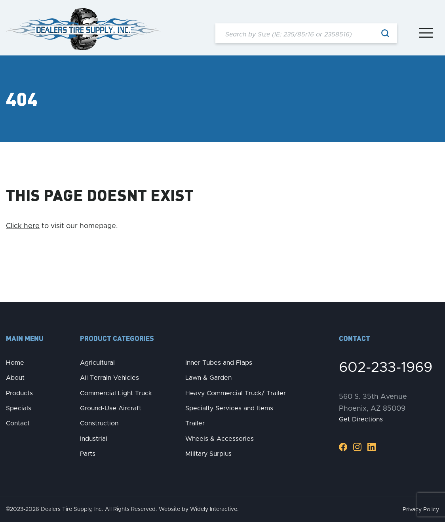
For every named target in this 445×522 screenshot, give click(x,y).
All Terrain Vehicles (109, 378)
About (15, 378)
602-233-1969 (385, 367)
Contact (18, 423)
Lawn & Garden (208, 378)
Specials (18, 408)
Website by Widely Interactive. (199, 509)
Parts (87, 454)
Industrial (93, 439)
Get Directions (361, 419)
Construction (99, 423)
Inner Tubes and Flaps (218, 363)
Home (15, 363)
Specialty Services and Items (229, 408)
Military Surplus (208, 454)
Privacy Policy (421, 509)
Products (19, 393)
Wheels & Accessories (219, 439)
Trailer (195, 423)
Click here (23, 226)
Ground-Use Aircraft (110, 408)
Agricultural (97, 363)
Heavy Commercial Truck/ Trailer (235, 393)
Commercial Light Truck (116, 393)
